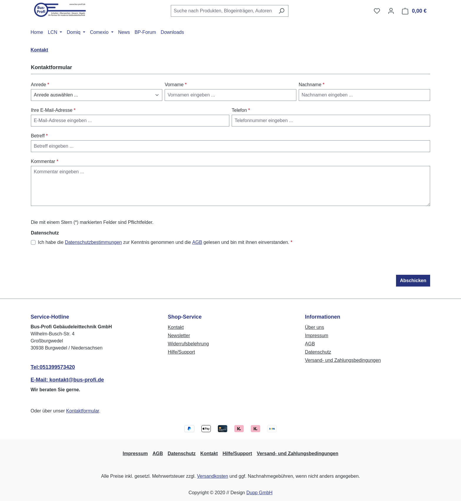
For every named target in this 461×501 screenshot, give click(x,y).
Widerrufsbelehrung (188, 343)
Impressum (316, 335)
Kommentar (44, 161)
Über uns (314, 327)
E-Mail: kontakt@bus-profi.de (67, 380)
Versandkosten (212, 476)
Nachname (312, 84)
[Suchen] (281, 11)
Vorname (176, 84)
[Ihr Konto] (391, 11)
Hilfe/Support (181, 351)
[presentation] (75, 263)
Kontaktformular (82, 410)
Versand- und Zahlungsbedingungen (343, 360)
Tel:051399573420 (53, 367)
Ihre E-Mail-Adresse (53, 110)
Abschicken (413, 280)
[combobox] (223, 11)
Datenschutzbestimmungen (93, 242)
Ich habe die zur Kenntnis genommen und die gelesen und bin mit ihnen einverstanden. (165, 242)
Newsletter (179, 335)
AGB (197, 242)
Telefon (241, 110)
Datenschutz (318, 351)
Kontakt (176, 327)
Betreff (39, 135)
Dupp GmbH (259, 492)
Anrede (40, 84)
